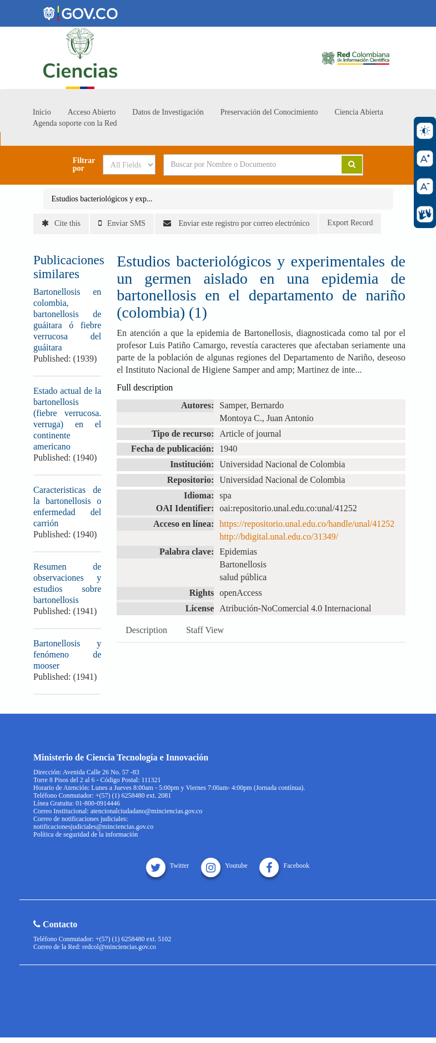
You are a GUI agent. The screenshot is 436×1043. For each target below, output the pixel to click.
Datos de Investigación (167, 112)
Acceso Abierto (92, 112)
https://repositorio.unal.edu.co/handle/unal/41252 (306, 523)
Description (146, 630)
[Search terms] (244, 164)
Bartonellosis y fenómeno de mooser (67, 654)
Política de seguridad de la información (85, 834)
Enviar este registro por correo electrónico (236, 223)
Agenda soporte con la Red (75, 123)
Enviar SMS (122, 223)
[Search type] (129, 165)
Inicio (42, 112)
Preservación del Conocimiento (269, 112)
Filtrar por (84, 164)
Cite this (61, 223)
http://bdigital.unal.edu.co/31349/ (278, 536)
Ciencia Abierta (358, 112)
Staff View (205, 630)
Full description (145, 387)
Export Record (350, 223)
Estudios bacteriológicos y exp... (102, 199)
